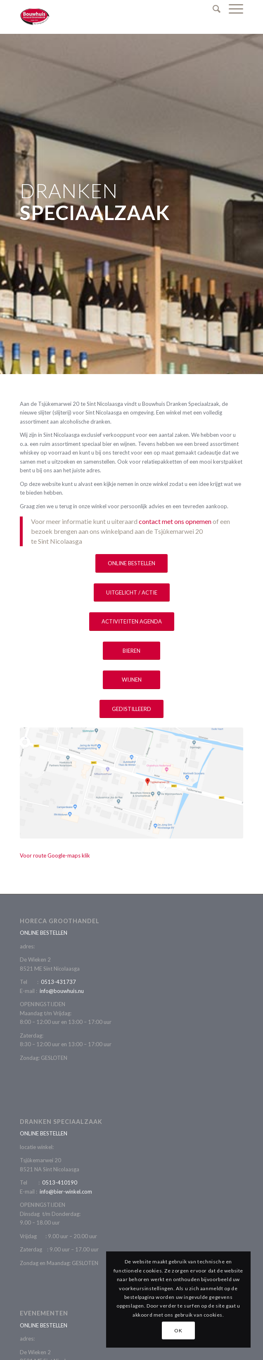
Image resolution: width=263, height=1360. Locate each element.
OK (178, 1330)
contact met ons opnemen (175, 521)
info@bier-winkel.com (66, 1191)
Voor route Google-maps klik (55, 855)
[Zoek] (212, 8)
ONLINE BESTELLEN (43, 932)
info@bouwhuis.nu (62, 991)
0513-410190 (59, 1182)
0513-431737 (58, 982)
